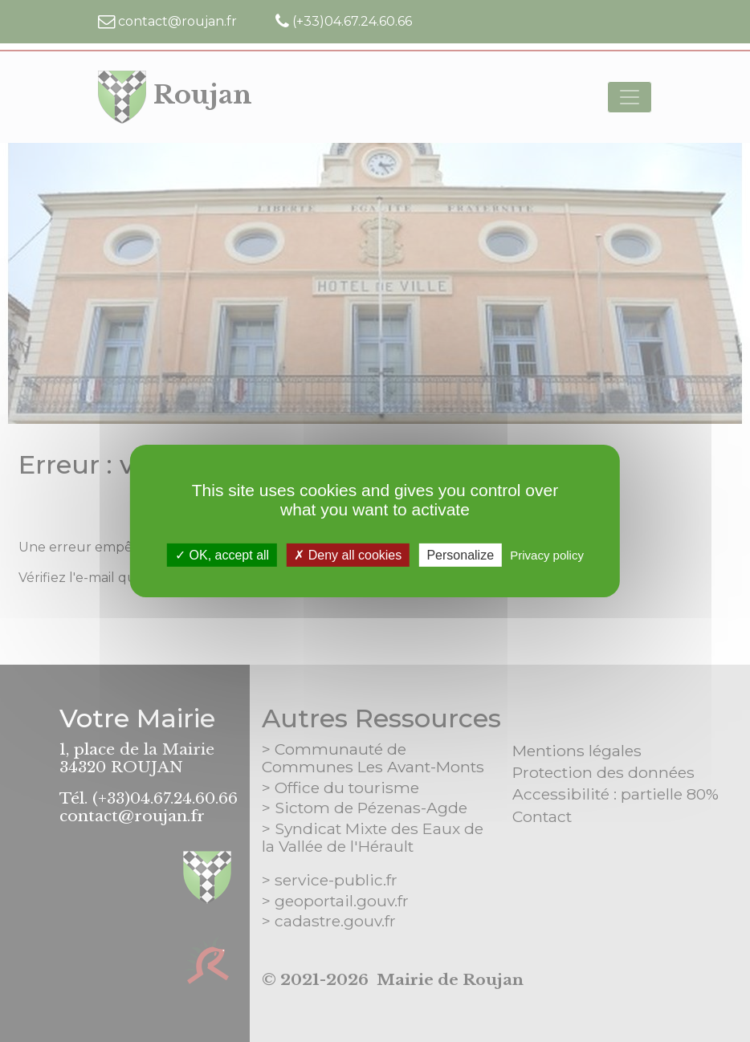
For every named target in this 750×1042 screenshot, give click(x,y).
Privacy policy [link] (547, 555)
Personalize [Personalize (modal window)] (460, 555)
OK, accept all (222, 555)
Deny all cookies (347, 555)
